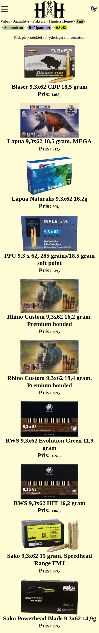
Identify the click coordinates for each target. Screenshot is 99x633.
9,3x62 (61, 28)
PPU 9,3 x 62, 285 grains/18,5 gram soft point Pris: (49, 244)
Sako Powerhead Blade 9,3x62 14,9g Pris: (49, 604)
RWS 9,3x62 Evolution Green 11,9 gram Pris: (49, 429)
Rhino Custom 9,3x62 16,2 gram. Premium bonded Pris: (49, 307)
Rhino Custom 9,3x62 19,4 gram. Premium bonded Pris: (49, 368)
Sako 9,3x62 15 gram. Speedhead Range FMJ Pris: (49, 546)
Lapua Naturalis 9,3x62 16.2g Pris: (50, 183)
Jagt (80, 21)
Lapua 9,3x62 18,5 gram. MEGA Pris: (49, 127)
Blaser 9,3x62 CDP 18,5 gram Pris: (49, 71)
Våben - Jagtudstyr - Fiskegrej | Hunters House (36, 21)
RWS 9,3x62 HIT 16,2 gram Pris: (49, 489)
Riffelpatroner (40, 28)
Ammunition (13, 28)
